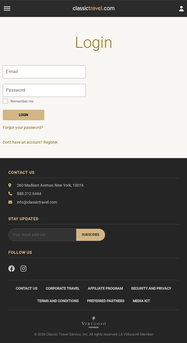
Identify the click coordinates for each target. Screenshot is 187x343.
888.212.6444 (29, 193)
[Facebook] (11, 269)
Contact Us (26, 288)
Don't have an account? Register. (30, 142)
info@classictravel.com (37, 202)
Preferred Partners (105, 301)
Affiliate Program (105, 288)
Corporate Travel (63, 288)
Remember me (22, 101)
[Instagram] (23, 269)
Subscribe (90, 235)
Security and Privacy (151, 288)
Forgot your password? (23, 127)
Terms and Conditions (58, 301)
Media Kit (141, 301)
